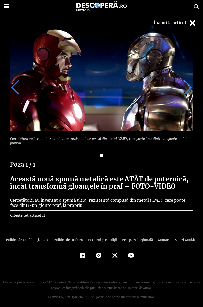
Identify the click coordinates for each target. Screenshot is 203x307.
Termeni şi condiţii (102, 235)
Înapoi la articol (175, 23)
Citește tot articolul (27, 211)
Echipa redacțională (136, 235)
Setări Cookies (183, 235)
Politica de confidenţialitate (29, 235)
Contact (162, 235)
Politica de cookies (69, 235)
